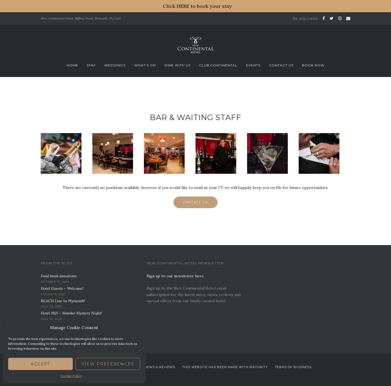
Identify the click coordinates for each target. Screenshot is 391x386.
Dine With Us (178, 65)
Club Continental (218, 65)
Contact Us (281, 65)
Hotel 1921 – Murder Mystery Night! (71, 313)
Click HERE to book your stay (197, 6)
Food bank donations (59, 276)
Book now (313, 65)
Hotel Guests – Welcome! (62, 288)
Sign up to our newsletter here (175, 276)
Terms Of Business (293, 367)
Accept (41, 363)
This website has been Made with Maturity (225, 367)
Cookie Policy (71, 376)
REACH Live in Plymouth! (63, 300)
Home (72, 65)
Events (253, 65)
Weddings (114, 65)
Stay (91, 65)
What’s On (145, 65)
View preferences (107, 363)
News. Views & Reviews (153, 367)
